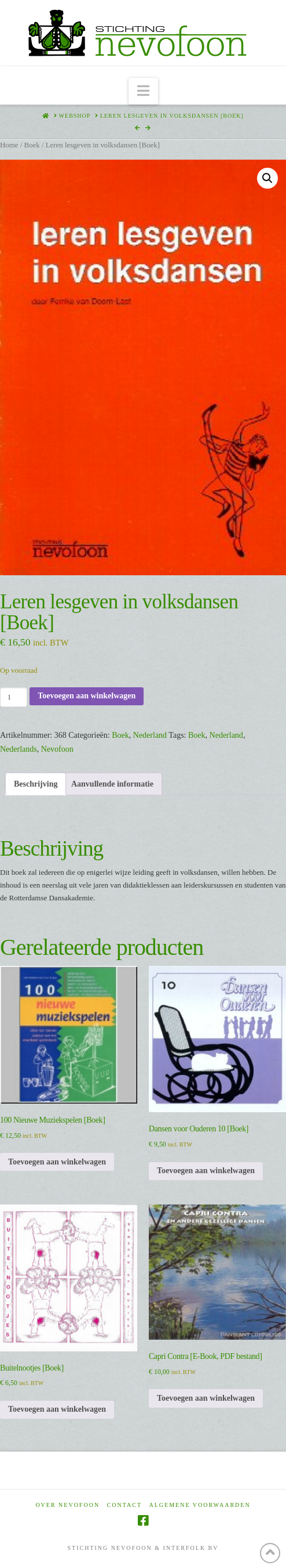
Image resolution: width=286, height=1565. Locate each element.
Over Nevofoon (67, 1505)
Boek (31, 145)
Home (9, 145)
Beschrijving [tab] (35, 784)
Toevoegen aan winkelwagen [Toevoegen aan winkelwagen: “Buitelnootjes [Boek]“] (57, 1409)
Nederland (150, 735)
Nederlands (18, 749)
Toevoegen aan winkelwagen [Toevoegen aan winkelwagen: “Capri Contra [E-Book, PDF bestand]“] (206, 1398)
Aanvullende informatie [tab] (112, 784)
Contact (124, 1505)
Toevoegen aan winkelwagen (86, 695)
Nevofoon (57, 749)
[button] (143, 91)
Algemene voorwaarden (200, 1505)
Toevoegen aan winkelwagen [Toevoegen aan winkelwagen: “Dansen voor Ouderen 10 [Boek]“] (206, 1170)
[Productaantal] (13, 697)
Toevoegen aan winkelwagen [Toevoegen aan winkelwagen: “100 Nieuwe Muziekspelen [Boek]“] (57, 1161)
